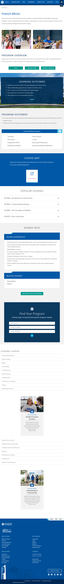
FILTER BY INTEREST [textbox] (15, 327)
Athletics (50, 2)
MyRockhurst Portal (6, 539)
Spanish (9, 283)
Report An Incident (55, 570)
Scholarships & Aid (6, 557)
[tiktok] (57, 574)
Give (57, 2)
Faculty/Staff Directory (6, 542)
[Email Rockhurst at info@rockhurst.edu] (36, 560)
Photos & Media (5, 545)
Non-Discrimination (36, 580)
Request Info (15, 2)
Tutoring (3, 559)
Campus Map (35, 539)
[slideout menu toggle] (61, 1)
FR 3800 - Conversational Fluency (16, 204)
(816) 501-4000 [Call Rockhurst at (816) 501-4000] (35, 559)
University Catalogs (6, 544)
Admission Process (6, 555)
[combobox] (32, 323)
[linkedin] (61, 574)
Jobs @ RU (4, 547)
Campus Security (36, 547)
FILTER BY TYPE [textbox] (14, 323)
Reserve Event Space (36, 545)
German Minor (11, 281)
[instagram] (49, 574)
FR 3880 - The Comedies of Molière (17, 210)
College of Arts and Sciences (32, 293)
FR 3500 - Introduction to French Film (18, 198)
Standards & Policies (47, 580)
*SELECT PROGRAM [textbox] (15, 331)
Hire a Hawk (4, 562)
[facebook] (52, 574)
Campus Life (41, 2)
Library (33, 540)
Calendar (4, 540)
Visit (24, 2)
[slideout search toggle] (61, 5)
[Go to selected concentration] (32, 335)
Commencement (5, 560)
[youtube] (55, 574)
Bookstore (34, 544)
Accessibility (27, 580)
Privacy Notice (35, 562)
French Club (10, 249)
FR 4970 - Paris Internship (14, 216)
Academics (31, 2)
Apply (7, 2)
